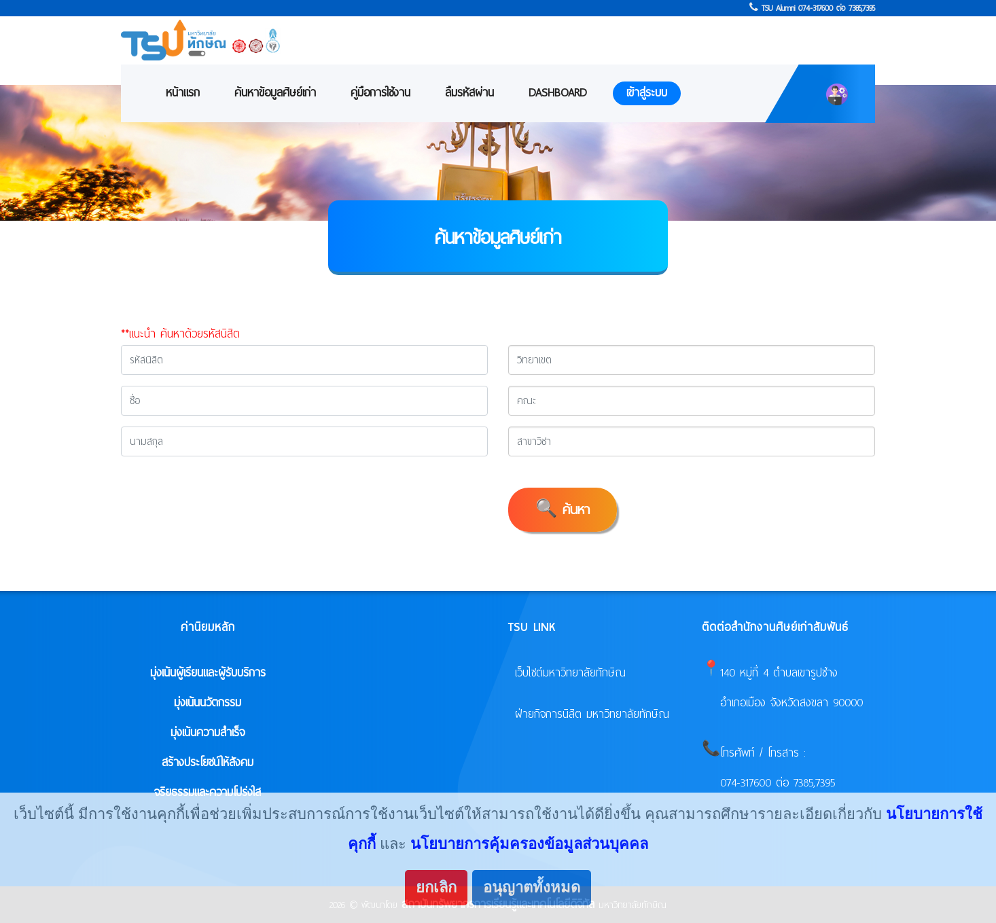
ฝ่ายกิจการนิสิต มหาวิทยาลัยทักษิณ (592, 714)
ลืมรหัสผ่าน (469, 93)
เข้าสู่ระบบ (646, 93)
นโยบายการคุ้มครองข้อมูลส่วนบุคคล (529, 843)
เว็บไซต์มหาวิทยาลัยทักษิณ (570, 673)
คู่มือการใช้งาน (380, 93)
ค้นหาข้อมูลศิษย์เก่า (275, 93)
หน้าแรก (183, 93)
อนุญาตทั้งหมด (531, 887)
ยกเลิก (436, 887)
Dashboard (557, 93)
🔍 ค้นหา (562, 510)
